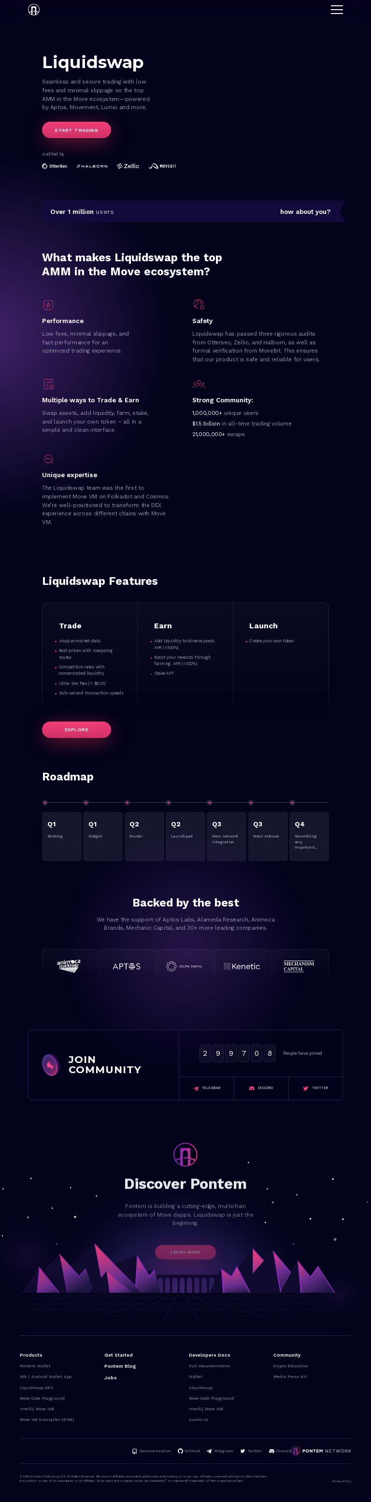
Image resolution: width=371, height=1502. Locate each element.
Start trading (76, 130)
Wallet (195, 1376)
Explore (76, 729)
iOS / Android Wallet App (45, 1376)
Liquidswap (201, 1387)
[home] (34, 10)
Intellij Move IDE (37, 1408)
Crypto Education (290, 1365)
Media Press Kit (290, 1376)
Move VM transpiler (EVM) (47, 1419)
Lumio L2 (198, 1419)
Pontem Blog (120, 1366)
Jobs (110, 1377)
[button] (337, 9)
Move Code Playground (42, 1398)
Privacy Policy (341, 1481)
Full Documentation (209, 1365)
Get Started (118, 1355)
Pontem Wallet (35, 1365)
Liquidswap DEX (36, 1387)
